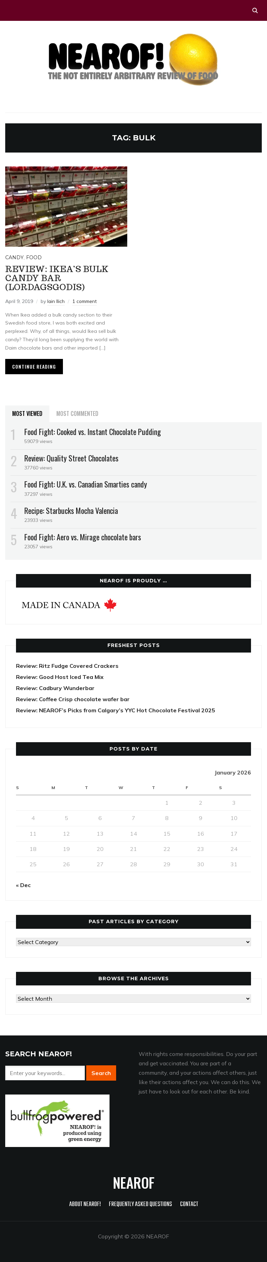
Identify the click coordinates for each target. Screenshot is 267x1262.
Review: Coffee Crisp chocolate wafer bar (73, 699)
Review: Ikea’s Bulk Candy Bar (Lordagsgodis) (56, 278)
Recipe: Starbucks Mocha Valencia (71, 510)
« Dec (23, 885)
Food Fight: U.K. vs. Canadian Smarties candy (85, 484)
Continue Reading (34, 366)
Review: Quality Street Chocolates (71, 458)
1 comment (85, 301)
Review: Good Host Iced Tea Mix (60, 676)
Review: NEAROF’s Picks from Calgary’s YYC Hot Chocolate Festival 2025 (115, 710)
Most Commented (77, 413)
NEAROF (133, 1182)
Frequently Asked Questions (140, 1204)
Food (34, 257)
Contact (189, 1204)
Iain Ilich (56, 301)
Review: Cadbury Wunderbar (55, 688)
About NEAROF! (85, 1204)
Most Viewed (27, 413)
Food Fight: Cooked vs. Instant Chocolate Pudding (92, 431)
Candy (14, 257)
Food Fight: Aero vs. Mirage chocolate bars (82, 536)
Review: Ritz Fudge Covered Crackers (67, 665)
